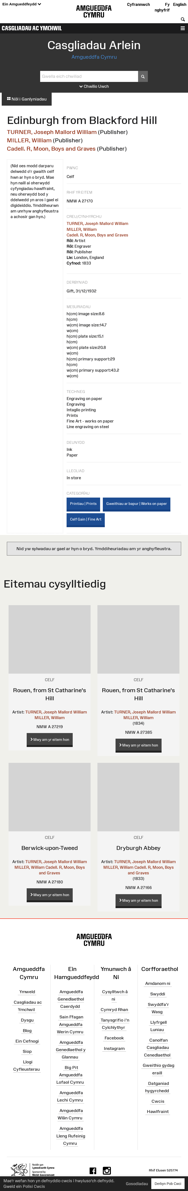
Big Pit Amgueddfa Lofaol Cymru (70, 1075)
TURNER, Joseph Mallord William (52, 132)
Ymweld (27, 991)
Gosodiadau (137, 1183)
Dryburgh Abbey (138, 848)
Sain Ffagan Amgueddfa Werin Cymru (70, 1024)
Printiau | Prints (83, 503)
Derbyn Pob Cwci (168, 1183)
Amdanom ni (157, 983)
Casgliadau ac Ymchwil (32, 28)
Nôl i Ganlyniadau (27, 99)
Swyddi (157, 993)
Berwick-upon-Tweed (49, 848)
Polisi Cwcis (34, 1186)
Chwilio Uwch (94, 86)
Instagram (114, 1048)
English (179, 4)
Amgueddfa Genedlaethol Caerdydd (71, 999)
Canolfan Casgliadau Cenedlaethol (157, 1047)
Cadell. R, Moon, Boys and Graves (51, 148)
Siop (27, 1051)
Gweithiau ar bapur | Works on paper (136, 503)
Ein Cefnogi (27, 1040)
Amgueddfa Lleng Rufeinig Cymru (70, 1136)
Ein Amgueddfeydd (21, 4)
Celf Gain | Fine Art (85, 519)
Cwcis (158, 1101)
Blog (27, 1030)
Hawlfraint (158, 1111)
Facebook (114, 1037)
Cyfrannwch (138, 4)
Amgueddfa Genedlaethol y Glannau (71, 1049)
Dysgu (27, 1020)
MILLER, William (29, 140)
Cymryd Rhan (114, 1009)
